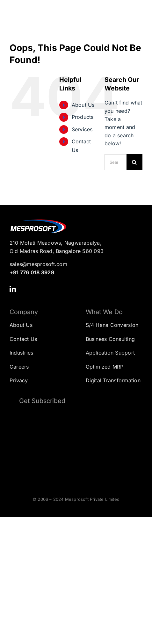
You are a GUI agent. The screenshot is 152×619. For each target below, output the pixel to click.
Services (82, 129)
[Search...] (116, 162)
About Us (83, 105)
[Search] (134, 162)
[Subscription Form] (76, 438)
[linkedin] (13, 289)
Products (83, 117)
